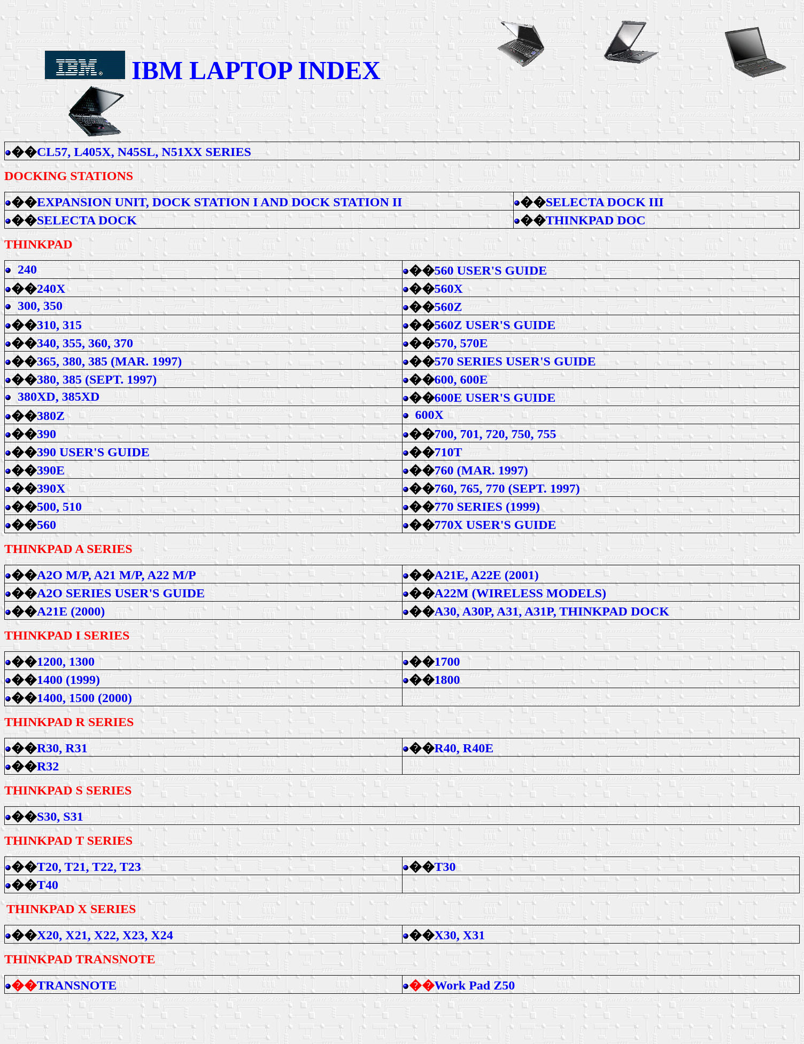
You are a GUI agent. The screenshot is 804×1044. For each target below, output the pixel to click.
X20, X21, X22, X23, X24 (105, 935)
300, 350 (40, 306)
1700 (447, 661)
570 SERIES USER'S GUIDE (515, 361)
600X (429, 415)
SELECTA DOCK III (605, 202)
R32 (48, 766)
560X (449, 288)
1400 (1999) (68, 680)
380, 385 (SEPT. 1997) (97, 379)
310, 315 (59, 325)
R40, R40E (464, 748)
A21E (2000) (71, 611)
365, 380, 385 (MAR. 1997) (109, 361)
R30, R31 (62, 748)
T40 (47, 885)
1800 (447, 680)
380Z (51, 416)
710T (448, 452)
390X (51, 488)
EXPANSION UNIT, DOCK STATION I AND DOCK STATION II (221, 202)
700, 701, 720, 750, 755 (495, 434)
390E (51, 470)
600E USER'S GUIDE (495, 397)
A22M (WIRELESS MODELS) (520, 593)
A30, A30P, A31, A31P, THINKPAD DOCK (552, 611)
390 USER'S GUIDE (93, 452)
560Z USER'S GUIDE (495, 325)
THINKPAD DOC (596, 220)
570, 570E (461, 343)
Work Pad (475, 985)
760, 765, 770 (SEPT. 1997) (507, 488)
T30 (445, 867)
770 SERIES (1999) (487, 506)
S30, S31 (60, 816)
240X (51, 288)
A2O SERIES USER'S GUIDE (121, 593)
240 (27, 269)
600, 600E (461, 379)
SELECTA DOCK (88, 220)
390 (46, 434)
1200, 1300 (66, 661)
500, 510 (59, 506)
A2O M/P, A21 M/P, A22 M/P (116, 575)
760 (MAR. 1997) (481, 470)
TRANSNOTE (77, 985)
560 (46, 525)
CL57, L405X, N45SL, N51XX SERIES (144, 152)
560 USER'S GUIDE (491, 270)
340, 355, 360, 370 (85, 343)
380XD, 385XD (58, 396)
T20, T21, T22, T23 (89, 867)
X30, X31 (460, 935)
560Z (448, 307)
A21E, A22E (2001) (487, 575)
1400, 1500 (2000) (84, 698)
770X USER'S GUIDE (495, 525)
